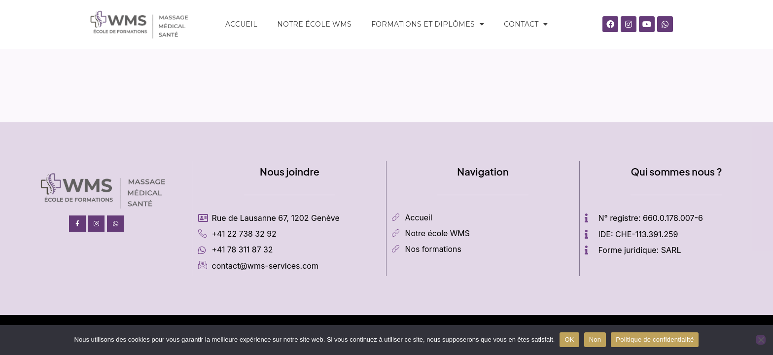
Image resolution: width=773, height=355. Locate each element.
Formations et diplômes (427, 24)
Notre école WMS (314, 24)
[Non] (761, 340)
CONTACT (526, 24)
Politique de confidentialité (655, 339)
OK (569, 339)
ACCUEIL (241, 24)
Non (595, 339)
